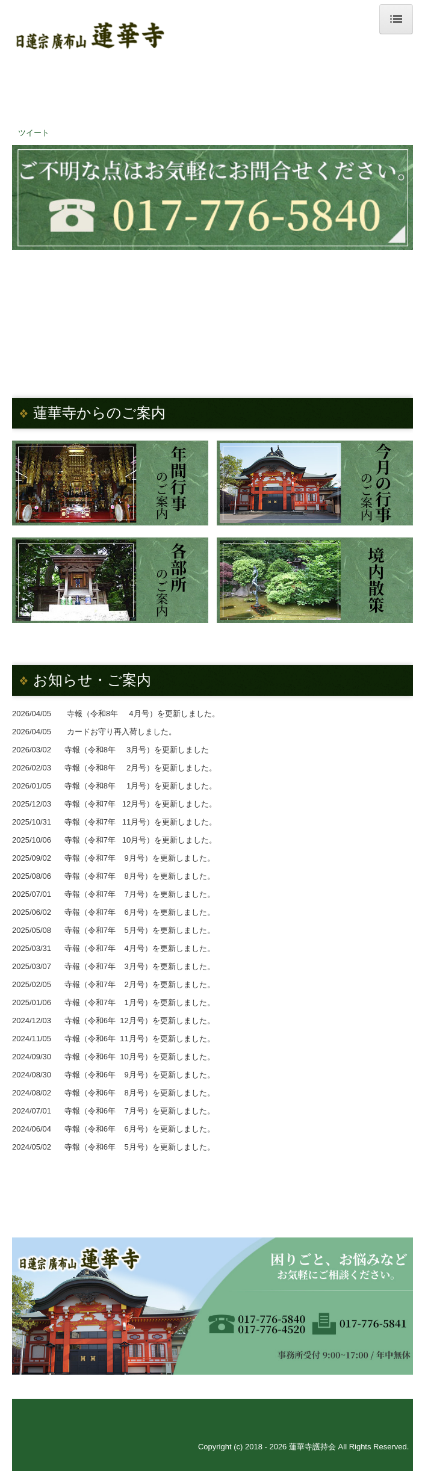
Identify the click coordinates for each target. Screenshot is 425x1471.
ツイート (33, 132)
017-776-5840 (222, 110)
